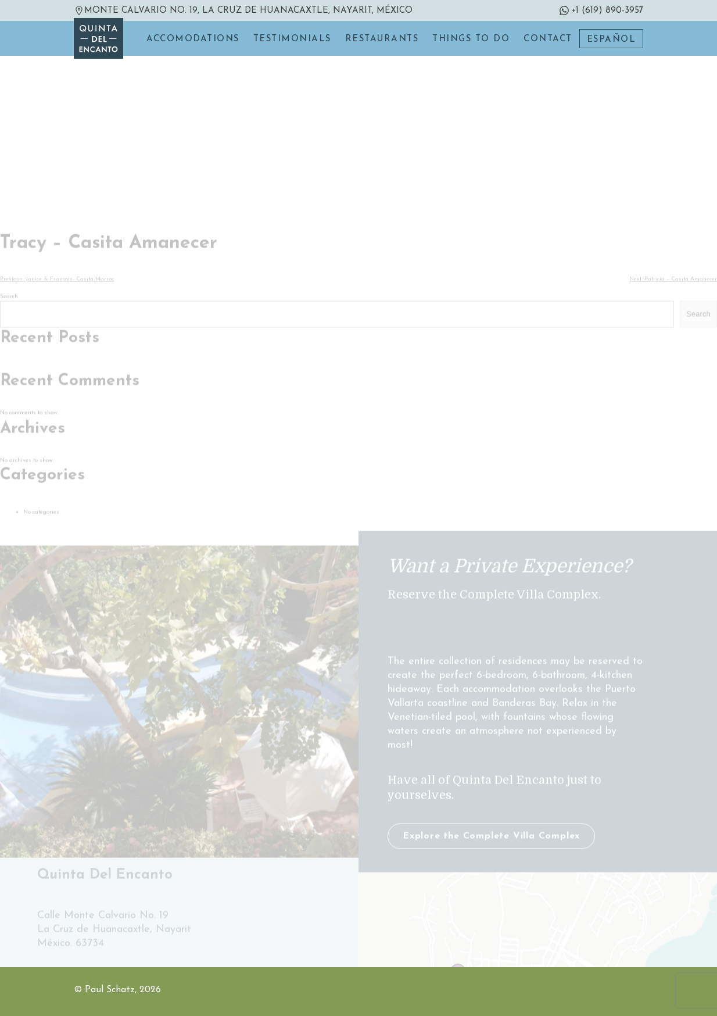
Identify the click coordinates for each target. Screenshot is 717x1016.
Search (9, 350)
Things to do (471, 39)
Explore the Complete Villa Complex (491, 890)
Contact (548, 39)
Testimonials (292, 39)
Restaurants (382, 39)
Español (611, 39)
